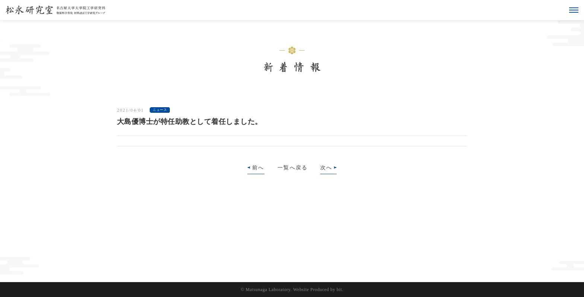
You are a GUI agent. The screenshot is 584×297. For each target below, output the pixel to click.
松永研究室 (55, 10)
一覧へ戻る (292, 167)
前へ (258, 167)
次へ (326, 167)
